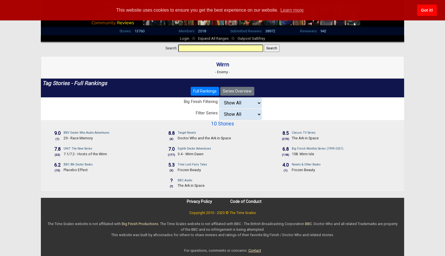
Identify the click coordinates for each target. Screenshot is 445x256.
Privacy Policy (199, 201)
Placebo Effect (76, 170)
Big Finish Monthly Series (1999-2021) (317, 148)
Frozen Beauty (189, 170)
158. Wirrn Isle (303, 154)
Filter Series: (207, 113)
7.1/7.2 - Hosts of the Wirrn (85, 154)
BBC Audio (185, 180)
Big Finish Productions (140, 224)
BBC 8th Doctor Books (78, 164)
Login (184, 38)
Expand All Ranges (213, 38)
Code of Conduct (245, 201)
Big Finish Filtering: (201, 101)
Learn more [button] (292, 10)
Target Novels (187, 133)
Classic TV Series (304, 133)
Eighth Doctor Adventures (194, 148)
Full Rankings (205, 91)
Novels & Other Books (306, 164)
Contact (254, 250)
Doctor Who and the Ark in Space (204, 138)
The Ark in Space (305, 138)
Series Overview (237, 91)
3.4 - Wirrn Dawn (190, 154)
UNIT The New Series (78, 148)
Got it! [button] (427, 10)
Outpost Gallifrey (251, 38)
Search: (171, 48)
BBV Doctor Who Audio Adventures (87, 133)
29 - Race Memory (78, 138)
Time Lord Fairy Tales (192, 164)
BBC (308, 224)
